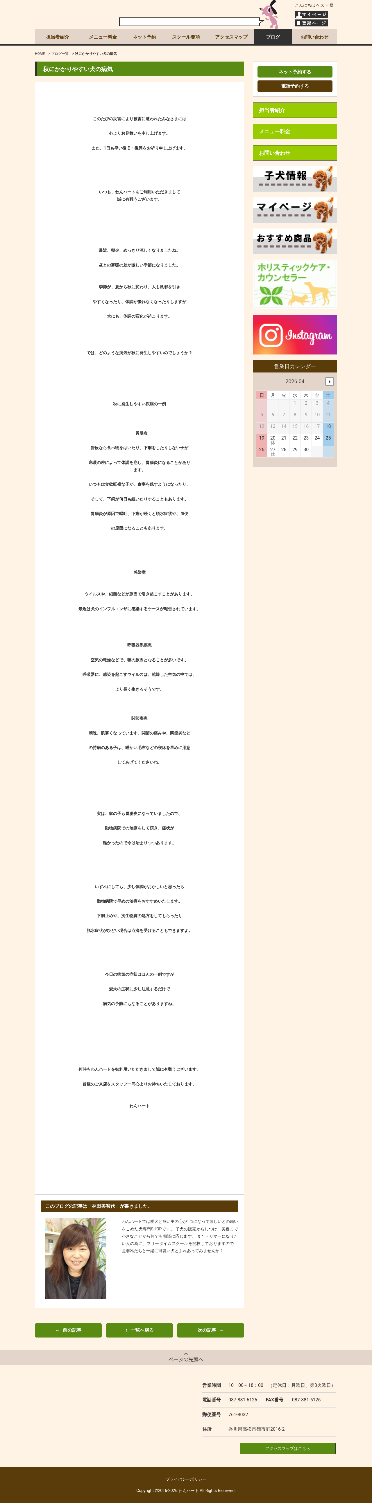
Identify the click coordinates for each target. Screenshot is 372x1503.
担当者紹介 (57, 37)
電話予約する (295, 86)
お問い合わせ (314, 37)
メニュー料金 (103, 37)
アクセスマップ (231, 37)
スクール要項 (186, 37)
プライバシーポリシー (186, 1479)
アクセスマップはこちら (287, 1448)
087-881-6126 (242, 1400)
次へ (329, 381)
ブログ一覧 (60, 54)
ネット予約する (295, 72)
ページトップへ (186, 1357)
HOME (40, 54)
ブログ (273, 37)
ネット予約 (144, 37)
